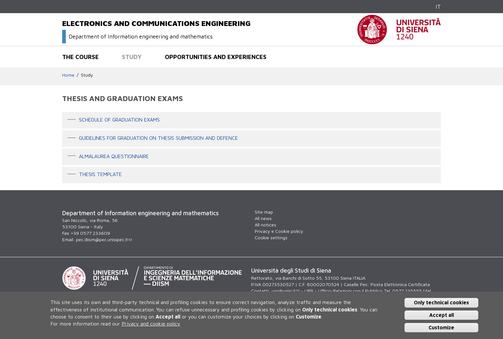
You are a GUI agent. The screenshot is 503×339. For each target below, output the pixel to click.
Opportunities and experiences (216, 56)
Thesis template (100, 174)
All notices (265, 224)
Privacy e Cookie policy (279, 231)
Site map (264, 212)
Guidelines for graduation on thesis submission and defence (158, 138)
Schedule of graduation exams (119, 120)
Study (132, 56)
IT (438, 6)
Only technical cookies (441, 302)
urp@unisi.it (286, 290)
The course (80, 56)
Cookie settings (271, 237)
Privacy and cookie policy (151, 323)
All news (263, 218)
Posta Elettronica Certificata (400, 284)
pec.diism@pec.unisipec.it (104, 239)
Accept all (441, 315)
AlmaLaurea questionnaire (114, 156)
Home (68, 75)
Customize (441, 327)
